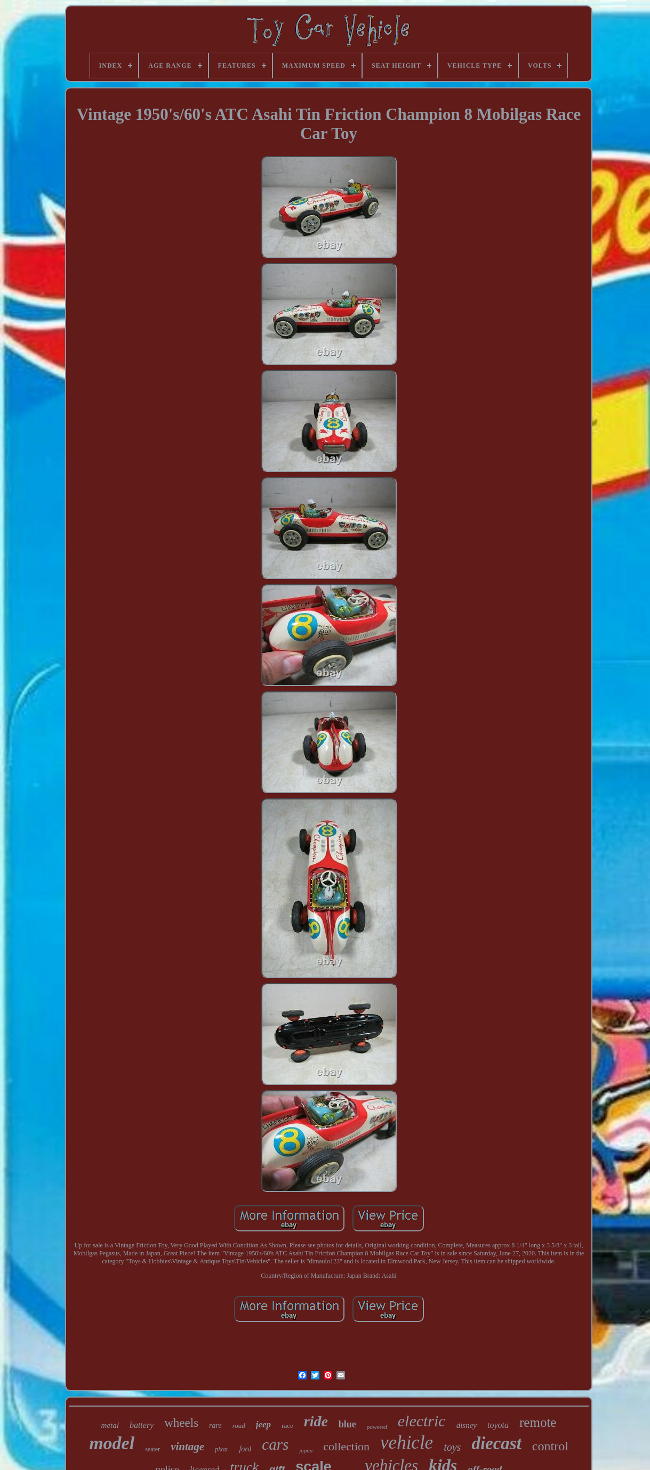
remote (537, 1422)
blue (347, 1424)
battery (142, 1425)
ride (316, 1421)
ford (245, 1449)
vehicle (406, 1442)
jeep (263, 1424)
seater (152, 1449)
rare (215, 1426)
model (111, 1443)
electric (422, 1421)
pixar (221, 1449)
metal (110, 1425)
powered (377, 1427)
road (238, 1426)
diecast (496, 1443)
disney (466, 1425)
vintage (187, 1446)
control (550, 1446)
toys (452, 1447)
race (287, 1426)
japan (305, 1450)
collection (346, 1446)
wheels (181, 1423)
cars (275, 1444)
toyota (498, 1425)
